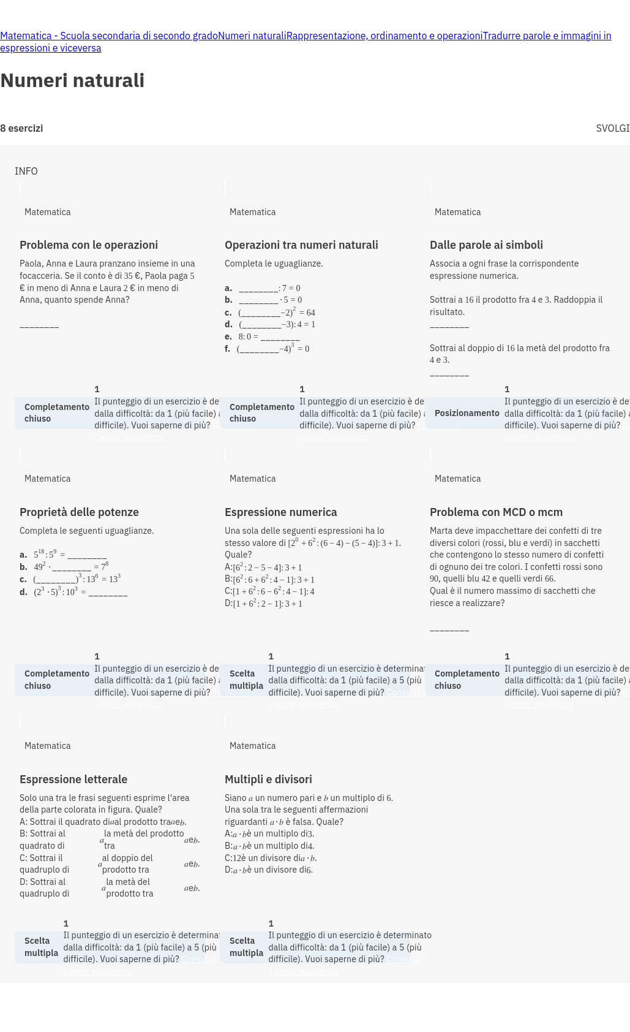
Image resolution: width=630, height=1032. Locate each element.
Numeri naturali (252, 35)
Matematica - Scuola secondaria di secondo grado (109, 35)
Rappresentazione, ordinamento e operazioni (385, 35)
